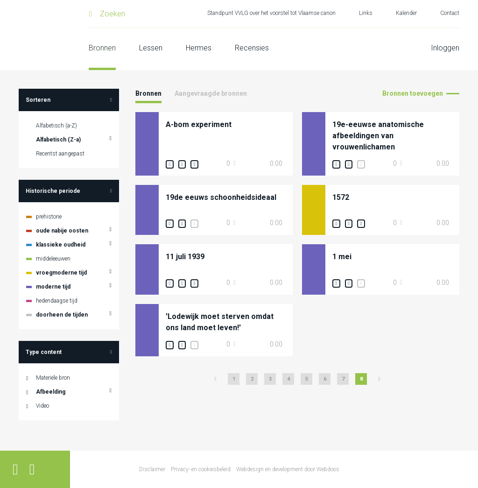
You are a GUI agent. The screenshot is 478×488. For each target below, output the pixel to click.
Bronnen (102, 47)
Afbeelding (50, 392)
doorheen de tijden (62, 314)
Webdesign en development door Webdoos (287, 469)
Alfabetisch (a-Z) (56, 125)
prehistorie (49, 216)
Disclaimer (152, 469)
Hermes (198, 47)
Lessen (150, 47)
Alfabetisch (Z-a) (58, 139)
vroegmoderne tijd (61, 272)
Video (42, 406)
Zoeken (112, 13)
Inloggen (445, 47)
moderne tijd (53, 286)
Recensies (252, 47)
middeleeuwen (53, 258)
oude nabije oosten (62, 230)
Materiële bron (53, 378)
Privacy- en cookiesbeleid (201, 469)
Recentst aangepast (60, 153)
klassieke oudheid (60, 244)
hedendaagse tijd (56, 300)
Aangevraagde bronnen (211, 93)
